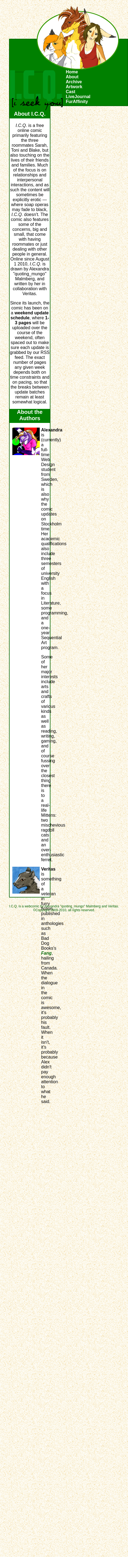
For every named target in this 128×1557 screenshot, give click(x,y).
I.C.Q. (36, 90)
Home (72, 72)
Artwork (74, 86)
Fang (46, 953)
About (72, 76)
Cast (70, 91)
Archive (74, 81)
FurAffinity (77, 101)
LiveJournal (78, 96)
